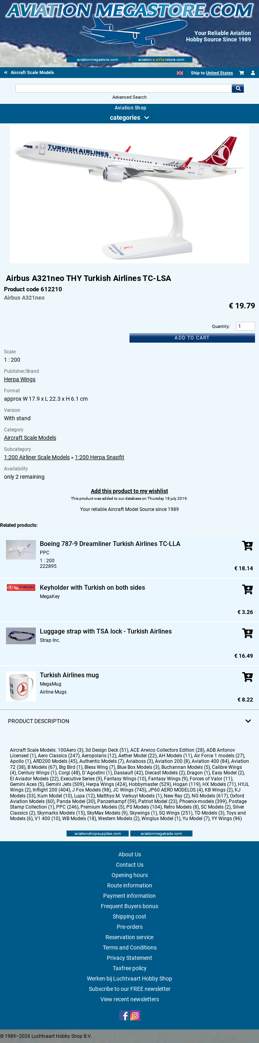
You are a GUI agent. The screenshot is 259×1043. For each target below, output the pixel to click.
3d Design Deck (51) (106, 750)
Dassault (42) (128, 773)
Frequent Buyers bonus (129, 906)
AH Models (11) (175, 755)
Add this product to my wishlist (129, 491)
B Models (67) (42, 767)
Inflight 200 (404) (51, 790)
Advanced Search (129, 97)
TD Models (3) (209, 813)
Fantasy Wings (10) (125, 779)
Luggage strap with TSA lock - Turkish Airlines (106, 631)
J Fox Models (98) (91, 790)
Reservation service (129, 937)
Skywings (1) (143, 813)
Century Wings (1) (37, 773)
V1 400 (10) (47, 818)
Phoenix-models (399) (203, 801)
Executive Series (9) (81, 779)
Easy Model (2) (228, 773)
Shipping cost (129, 916)
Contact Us (129, 865)
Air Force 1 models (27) (219, 755)
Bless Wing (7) (99, 767)
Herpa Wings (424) (106, 784)
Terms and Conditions (130, 947)
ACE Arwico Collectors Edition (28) (167, 750)
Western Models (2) (118, 818)
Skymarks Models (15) (61, 813)
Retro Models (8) (181, 807)
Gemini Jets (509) (65, 784)
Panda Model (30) (76, 801)
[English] (180, 73)
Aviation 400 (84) (210, 761)
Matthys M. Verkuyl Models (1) (129, 796)
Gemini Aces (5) (27, 784)
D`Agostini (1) (97, 773)
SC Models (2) (216, 807)
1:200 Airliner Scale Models (37, 457)
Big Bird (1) (70, 767)
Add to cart (192, 338)
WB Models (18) (79, 818)
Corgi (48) (69, 773)
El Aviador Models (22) (34, 779)
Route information (129, 885)
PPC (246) (67, 807)
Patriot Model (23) (157, 801)
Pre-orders (130, 927)
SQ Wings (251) (175, 813)
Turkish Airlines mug (69, 675)
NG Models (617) (210, 796)
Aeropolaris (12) (99, 755)
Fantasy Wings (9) (168, 779)
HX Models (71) (219, 784)
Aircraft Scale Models (30, 438)
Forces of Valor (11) (211, 779)
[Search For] (124, 88)
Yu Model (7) (196, 818)
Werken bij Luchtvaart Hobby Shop (129, 978)
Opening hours (130, 875)
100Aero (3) (70, 750)
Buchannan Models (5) (185, 767)
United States (219, 73)
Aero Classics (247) (59, 755)
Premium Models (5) (102, 807)
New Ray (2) (177, 796)
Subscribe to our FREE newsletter (130, 989)
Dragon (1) (198, 773)
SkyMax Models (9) (107, 813)
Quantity (220, 326)
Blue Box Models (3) (138, 767)
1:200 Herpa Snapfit (99, 457)
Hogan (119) (186, 784)
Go (238, 88)
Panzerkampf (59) (116, 801)
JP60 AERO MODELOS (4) (175, 790)
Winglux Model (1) (161, 818)
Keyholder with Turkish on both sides (92, 587)
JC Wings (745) (129, 790)
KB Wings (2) (219, 790)
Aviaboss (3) (139, 761)
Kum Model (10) (54, 796)
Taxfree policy (130, 968)
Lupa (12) (84, 796)
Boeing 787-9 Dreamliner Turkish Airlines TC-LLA (110, 544)
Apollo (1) (20, 761)
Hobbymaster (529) (150, 784)
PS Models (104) (144, 807)
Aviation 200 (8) (172, 761)
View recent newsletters (129, 999)
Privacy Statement (129, 958)
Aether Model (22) (137, 755)
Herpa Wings (19, 379)
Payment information (129, 896)
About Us (129, 854)
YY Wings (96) (227, 818)
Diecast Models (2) (165, 773)
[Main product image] (129, 262)
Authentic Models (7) (101, 761)
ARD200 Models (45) (55, 761)
